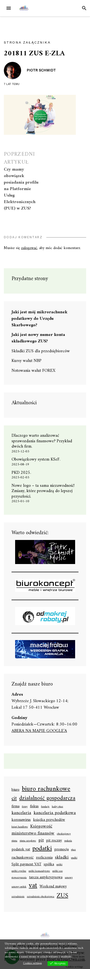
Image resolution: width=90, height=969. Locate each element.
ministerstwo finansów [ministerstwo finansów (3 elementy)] (33, 833)
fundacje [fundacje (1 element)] (45, 807)
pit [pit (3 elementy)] (41, 840)
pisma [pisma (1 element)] (14, 841)
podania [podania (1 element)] (68, 841)
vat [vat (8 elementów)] (33, 885)
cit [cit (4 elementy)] (14, 798)
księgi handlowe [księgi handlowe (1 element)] (20, 827)
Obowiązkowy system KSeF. (38, 459)
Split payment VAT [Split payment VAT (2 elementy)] (26, 864)
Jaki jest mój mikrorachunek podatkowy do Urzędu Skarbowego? (39, 318)
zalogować (29, 248)
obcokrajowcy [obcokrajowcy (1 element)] (64, 834)
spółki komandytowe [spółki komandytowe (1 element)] (39, 871)
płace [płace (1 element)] (73, 850)
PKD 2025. (21, 472)
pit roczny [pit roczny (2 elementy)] (54, 841)
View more (78, 956)
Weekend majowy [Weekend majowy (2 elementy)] (53, 887)
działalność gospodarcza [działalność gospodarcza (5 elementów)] (47, 798)
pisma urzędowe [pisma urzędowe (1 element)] (28, 841)
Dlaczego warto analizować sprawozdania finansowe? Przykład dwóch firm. (42, 441)
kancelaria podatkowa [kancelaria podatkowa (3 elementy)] (55, 812)
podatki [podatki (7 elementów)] (42, 849)
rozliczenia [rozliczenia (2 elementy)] (44, 858)
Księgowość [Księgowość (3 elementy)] (41, 826)
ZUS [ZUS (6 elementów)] (62, 896)
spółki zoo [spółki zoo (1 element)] (57, 871)
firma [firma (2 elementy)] (15, 806)
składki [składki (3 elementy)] (62, 857)
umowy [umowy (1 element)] (69, 878)
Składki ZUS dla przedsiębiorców (41, 351)
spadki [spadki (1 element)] (74, 858)
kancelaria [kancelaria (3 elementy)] (21, 812)
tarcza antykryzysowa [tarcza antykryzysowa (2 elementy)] (45, 877)
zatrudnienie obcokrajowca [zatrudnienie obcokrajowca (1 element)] (40, 897)
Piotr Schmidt (41, 70)
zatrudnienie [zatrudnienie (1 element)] (18, 897)
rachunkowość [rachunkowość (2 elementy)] (23, 858)
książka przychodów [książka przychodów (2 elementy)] (49, 820)
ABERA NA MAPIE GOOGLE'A (39, 731)
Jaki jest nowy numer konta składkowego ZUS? (38, 338)
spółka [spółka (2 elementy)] (49, 864)
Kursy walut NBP (27, 361)
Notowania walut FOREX (33, 370)
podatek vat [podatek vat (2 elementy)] (21, 850)
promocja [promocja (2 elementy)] (61, 850)
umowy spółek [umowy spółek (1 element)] (19, 887)
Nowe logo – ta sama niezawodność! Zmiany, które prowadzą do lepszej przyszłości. (43, 491)
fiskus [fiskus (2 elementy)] (34, 806)
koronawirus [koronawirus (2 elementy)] (21, 820)
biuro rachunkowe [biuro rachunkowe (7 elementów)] (46, 789)
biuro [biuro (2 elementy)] (15, 790)
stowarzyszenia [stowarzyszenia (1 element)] (19, 878)
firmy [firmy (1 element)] (25, 807)
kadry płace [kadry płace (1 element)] (57, 807)
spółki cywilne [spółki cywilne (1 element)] (19, 871)
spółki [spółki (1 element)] (59, 865)
